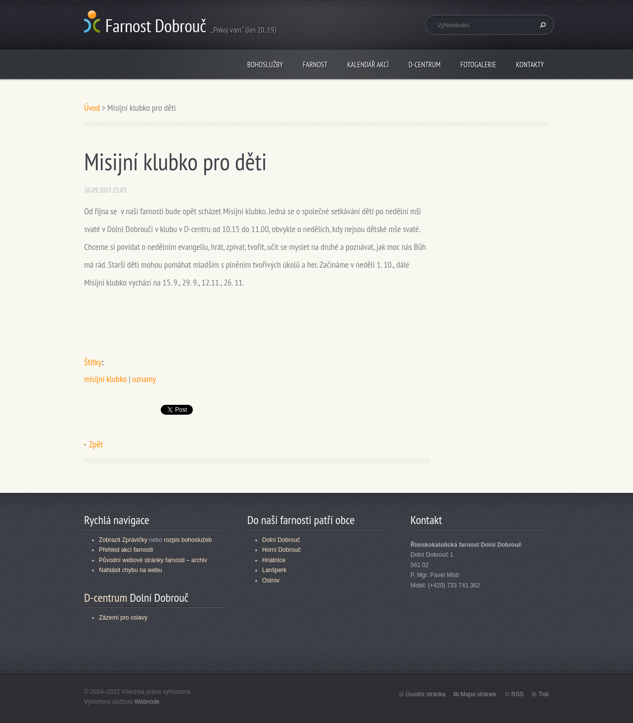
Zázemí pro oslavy (123, 617)
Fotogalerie (478, 64)
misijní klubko (105, 379)
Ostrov (270, 580)
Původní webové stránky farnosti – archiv (153, 560)
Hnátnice (273, 560)
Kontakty (530, 64)
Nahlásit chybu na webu (130, 570)
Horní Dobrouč (281, 549)
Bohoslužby (265, 64)
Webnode (147, 701)
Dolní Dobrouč (281, 539)
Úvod (92, 107)
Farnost (315, 64)
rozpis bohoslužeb (188, 539)
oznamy (144, 379)
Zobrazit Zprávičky (123, 539)
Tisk (543, 694)
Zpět (96, 444)
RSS (517, 694)
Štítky (92, 362)
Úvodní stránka (426, 694)
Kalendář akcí (368, 64)
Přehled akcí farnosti (126, 549)
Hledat (541, 24)
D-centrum (424, 64)
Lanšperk (274, 570)
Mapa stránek (478, 694)
